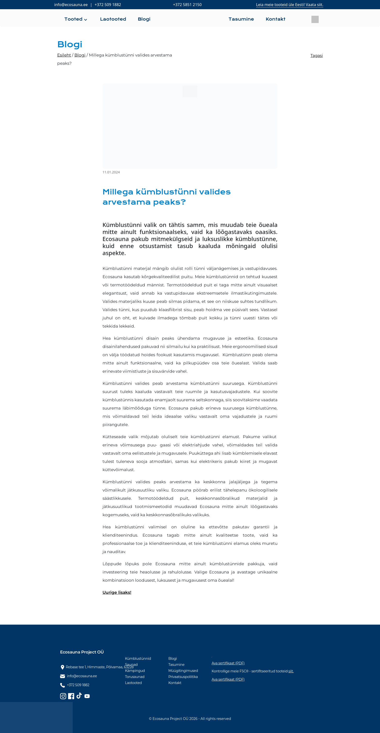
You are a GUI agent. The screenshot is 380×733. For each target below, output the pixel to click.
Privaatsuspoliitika (183, 677)
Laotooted (133, 683)
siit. (291, 671)
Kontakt (175, 683)
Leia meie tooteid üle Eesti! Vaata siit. (289, 4)
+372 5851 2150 (187, 4)
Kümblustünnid (138, 658)
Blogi (172, 658)
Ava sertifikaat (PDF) (228, 663)
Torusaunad (134, 677)
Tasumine (176, 664)
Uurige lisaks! (117, 592)
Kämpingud (135, 671)
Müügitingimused (183, 671)
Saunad (131, 664)
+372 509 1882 (108, 4)
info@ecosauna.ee (71, 4)
